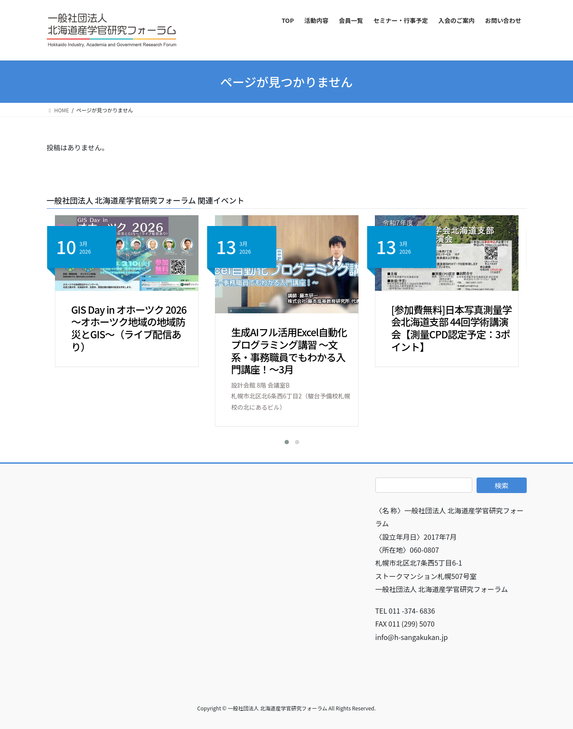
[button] (281, 442)
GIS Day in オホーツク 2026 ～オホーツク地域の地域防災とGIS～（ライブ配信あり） (129, 328)
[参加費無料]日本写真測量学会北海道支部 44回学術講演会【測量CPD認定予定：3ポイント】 (451, 328)
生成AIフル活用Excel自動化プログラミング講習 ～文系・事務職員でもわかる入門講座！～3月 (289, 350)
